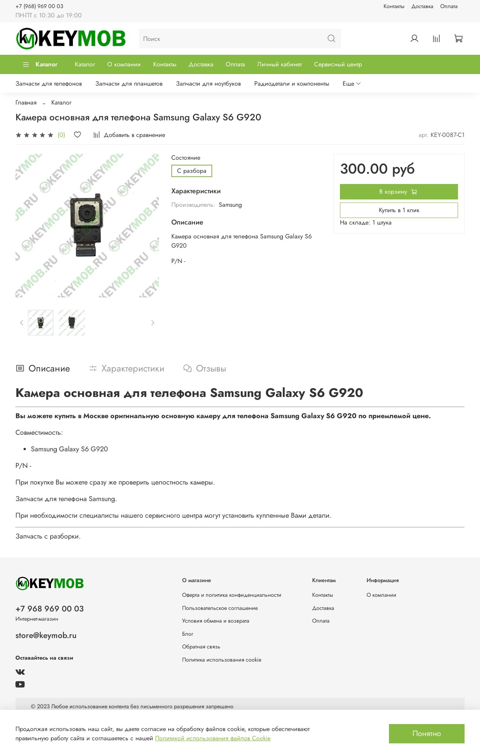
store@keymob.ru (45, 635)
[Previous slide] (22, 323)
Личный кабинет (279, 64)
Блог (187, 634)
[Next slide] (152, 323)
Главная (26, 102)
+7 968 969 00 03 (49, 609)
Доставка (422, 6)
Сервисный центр (338, 64)
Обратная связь (201, 646)
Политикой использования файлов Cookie (212, 738)
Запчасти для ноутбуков (208, 83)
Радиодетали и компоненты (291, 83)
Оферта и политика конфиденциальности (231, 595)
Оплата (449, 6)
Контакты (394, 6)
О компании (124, 64)
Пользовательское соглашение (220, 608)
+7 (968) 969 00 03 (39, 6)
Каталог (39, 64)
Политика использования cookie (221, 660)
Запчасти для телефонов (48, 83)
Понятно (426, 733)
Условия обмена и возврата (215, 621)
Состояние (185, 157)
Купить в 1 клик (399, 210)
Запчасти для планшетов (128, 83)
